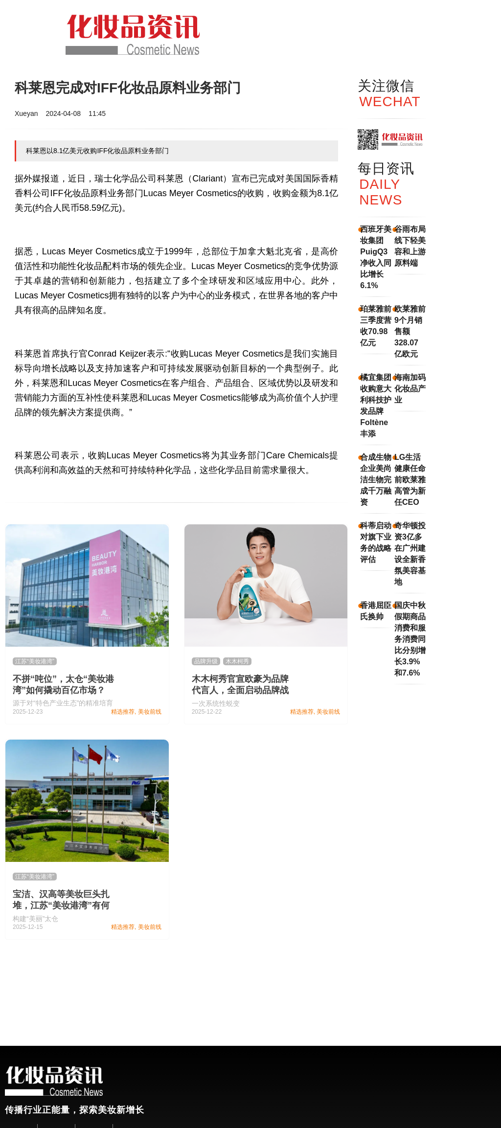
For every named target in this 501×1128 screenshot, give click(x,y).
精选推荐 (123, 711)
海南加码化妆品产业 (410, 388)
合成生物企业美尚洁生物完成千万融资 (375, 479)
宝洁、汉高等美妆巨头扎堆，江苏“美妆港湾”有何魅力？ (61, 905)
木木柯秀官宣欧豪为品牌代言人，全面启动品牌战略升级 (240, 690)
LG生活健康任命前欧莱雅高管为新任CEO (410, 479)
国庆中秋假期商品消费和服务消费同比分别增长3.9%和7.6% (410, 639)
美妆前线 (149, 711)
